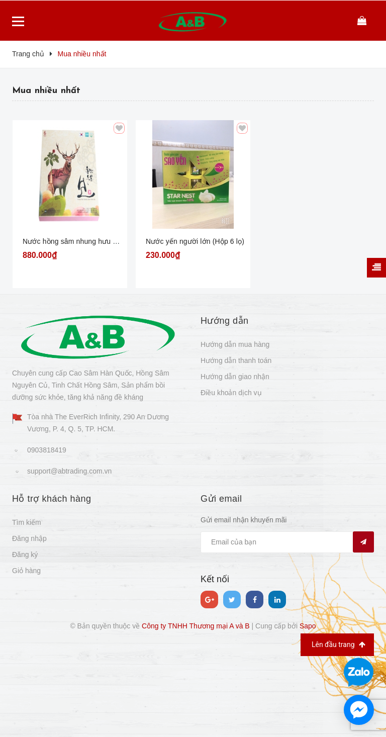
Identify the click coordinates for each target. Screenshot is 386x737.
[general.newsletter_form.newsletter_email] (287, 542)
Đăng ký (25, 554)
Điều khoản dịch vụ (231, 393)
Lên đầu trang (338, 644)
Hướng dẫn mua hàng (235, 344)
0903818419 (46, 450)
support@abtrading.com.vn (69, 471)
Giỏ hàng (26, 571)
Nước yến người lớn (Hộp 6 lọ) (195, 241)
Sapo (308, 626)
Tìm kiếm (26, 522)
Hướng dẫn (225, 321)
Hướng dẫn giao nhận (235, 377)
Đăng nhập (29, 538)
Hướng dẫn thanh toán (236, 360)
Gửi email (221, 499)
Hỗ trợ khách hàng (51, 499)
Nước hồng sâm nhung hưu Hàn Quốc (84, 241)
